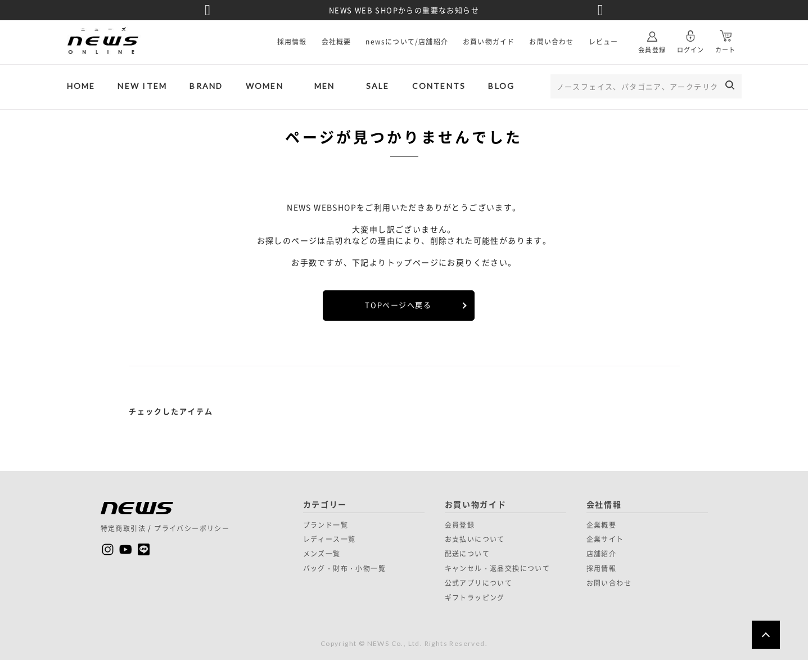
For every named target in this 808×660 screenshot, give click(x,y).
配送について (467, 554)
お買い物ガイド (488, 42)
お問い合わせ (551, 42)
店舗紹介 (601, 554)
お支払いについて (475, 539)
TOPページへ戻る (398, 304)
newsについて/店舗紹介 (406, 42)
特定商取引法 (123, 528)
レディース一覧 (329, 539)
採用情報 (292, 42)
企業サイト (605, 539)
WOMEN (264, 86)
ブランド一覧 (325, 525)
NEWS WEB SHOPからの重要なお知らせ (404, 10)
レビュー (604, 42)
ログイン (690, 37)
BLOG (501, 86)
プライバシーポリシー (191, 528)
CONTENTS (439, 86)
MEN (324, 86)
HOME (81, 86)
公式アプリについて (479, 583)
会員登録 (652, 37)
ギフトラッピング (475, 597)
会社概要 (336, 42)
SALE (378, 86)
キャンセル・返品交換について (497, 568)
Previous (207, 10)
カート (725, 37)
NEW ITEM (142, 86)
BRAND (206, 86)
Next (600, 10)
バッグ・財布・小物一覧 (344, 568)
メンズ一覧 (322, 554)
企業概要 (601, 525)
